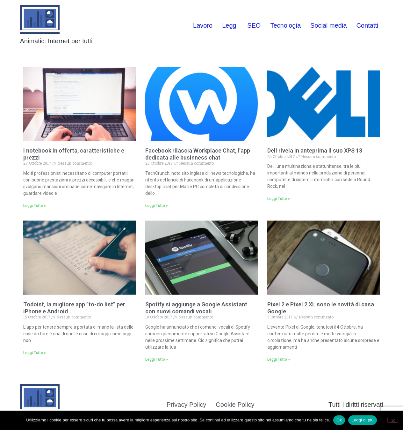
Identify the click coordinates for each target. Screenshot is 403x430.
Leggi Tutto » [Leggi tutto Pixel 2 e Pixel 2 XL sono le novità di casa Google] (278, 359)
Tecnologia (285, 25)
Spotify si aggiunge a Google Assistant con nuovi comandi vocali (196, 308)
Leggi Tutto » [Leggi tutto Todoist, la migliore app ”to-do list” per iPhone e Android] (34, 353)
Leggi (230, 25)
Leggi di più (362, 420)
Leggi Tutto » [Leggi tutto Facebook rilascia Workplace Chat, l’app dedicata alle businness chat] (156, 205)
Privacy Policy (186, 404)
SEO (254, 25)
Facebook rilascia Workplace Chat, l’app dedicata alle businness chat (197, 154)
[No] (392, 420)
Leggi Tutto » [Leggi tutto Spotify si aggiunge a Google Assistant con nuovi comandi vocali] (156, 359)
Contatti (367, 25)
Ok (339, 420)
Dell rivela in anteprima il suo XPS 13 (314, 150)
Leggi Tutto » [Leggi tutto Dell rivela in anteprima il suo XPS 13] (278, 198)
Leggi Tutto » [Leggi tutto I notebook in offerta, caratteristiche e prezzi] (34, 205)
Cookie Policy (235, 404)
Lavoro (202, 25)
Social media (328, 25)
